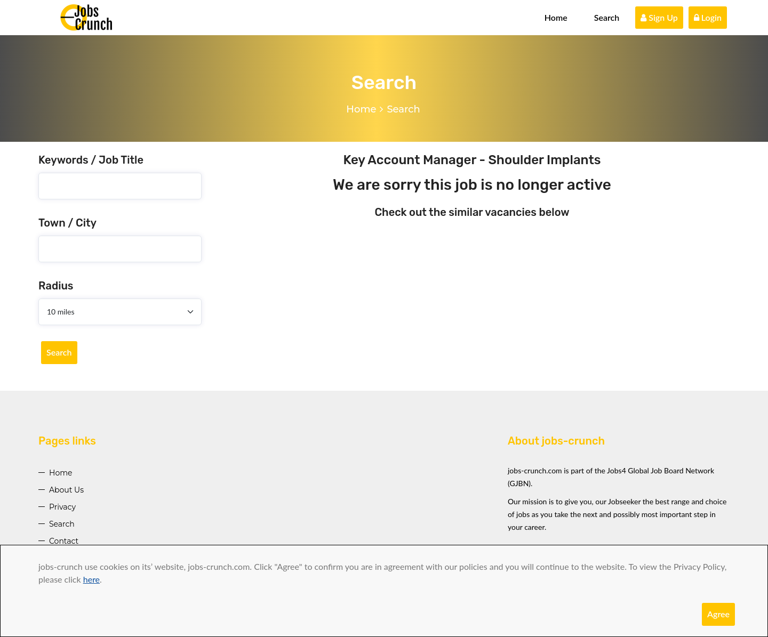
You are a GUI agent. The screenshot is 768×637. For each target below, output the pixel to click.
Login (708, 17)
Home (556, 17)
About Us (66, 490)
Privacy (62, 507)
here (91, 579)
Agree (718, 614)
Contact (63, 541)
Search (607, 17)
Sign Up (659, 17)
